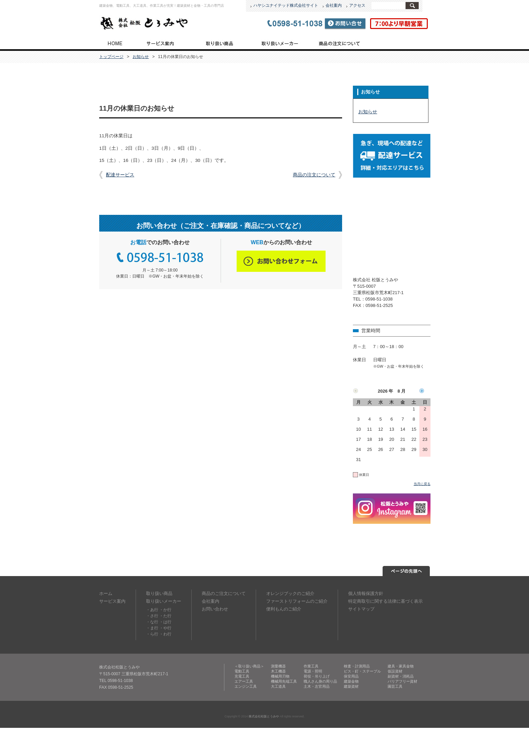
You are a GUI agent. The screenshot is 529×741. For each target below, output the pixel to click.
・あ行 (152, 609)
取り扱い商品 (219, 43)
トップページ (114, 43)
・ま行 (152, 628)
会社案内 (334, 5)
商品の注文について (314, 174)
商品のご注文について (339, 43)
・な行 (152, 622)
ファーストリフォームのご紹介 (297, 601)
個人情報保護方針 (365, 593)
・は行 (165, 622)
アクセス (357, 5)
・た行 (165, 616)
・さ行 (152, 616)
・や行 (165, 628)
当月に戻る (422, 484)
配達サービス (120, 174)
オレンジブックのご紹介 (290, 593)
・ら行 (152, 634)
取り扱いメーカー (279, 43)
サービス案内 (160, 43)
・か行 (165, 609)
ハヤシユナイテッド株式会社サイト (285, 5)
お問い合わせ (215, 608)
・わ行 (165, 634)
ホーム (105, 593)
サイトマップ (361, 608)
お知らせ (141, 56)
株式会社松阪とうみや (264, 716)
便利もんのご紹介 (283, 608)
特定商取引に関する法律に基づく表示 (385, 601)
